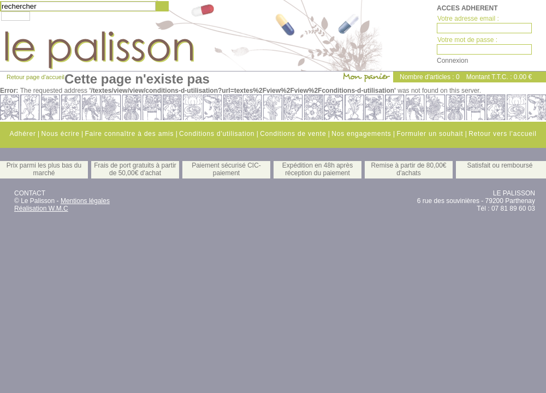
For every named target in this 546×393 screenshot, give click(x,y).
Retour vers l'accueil (502, 134)
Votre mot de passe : (467, 40)
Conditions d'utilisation (216, 134)
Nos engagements (361, 134)
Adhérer (22, 134)
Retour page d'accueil (35, 77)
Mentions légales (85, 201)
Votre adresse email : (468, 18)
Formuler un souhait (429, 134)
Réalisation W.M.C (41, 208)
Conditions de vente (293, 134)
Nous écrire (60, 134)
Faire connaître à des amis (129, 134)
